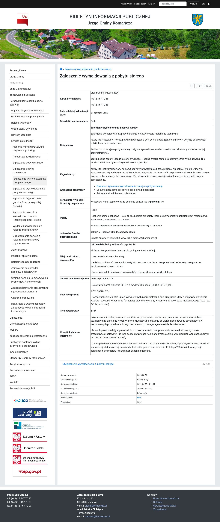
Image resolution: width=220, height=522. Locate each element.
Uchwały (157, 502)
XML (208, 86)
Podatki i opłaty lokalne (24, 255)
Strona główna (18, 70)
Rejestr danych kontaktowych (27, 110)
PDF (199, 86)
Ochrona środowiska (23, 297)
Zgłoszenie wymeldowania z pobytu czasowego (29, 190)
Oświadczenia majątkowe (24, 323)
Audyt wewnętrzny (20, 364)
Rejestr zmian (140, 4)
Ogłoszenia (16, 317)
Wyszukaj (193, 4)
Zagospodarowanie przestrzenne (28, 335)
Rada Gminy (16, 82)
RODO (13, 376)
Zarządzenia (159, 509)
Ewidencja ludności (22, 140)
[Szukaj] (173, 4)
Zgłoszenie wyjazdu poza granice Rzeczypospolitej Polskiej (27, 202)
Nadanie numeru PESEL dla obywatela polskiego (28, 148)
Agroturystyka (19, 249)
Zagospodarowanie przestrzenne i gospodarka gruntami (29, 289)
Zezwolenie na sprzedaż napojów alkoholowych (24, 269)
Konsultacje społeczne (22, 370)
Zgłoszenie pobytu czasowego (23, 170)
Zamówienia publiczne (22, 94)
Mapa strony (126, 4)
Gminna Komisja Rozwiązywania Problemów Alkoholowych (29, 279)
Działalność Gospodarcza (25, 261)
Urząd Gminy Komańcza (166, 498)
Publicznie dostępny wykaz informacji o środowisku (25, 343)
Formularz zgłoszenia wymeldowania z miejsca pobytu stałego (130, 186)
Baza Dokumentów (20, 88)
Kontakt (151, 4)
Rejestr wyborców (21, 122)
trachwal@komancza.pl (97, 516)
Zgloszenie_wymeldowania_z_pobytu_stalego (88, 364)
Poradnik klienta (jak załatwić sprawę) (26, 102)
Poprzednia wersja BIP (22, 388)
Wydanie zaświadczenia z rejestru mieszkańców (27, 227)
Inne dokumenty (19, 351)
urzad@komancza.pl (96, 505)
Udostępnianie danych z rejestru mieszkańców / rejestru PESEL (26, 239)
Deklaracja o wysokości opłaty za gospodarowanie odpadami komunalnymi (28, 307)
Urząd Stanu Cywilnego (24, 128)
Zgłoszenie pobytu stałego (28, 162)
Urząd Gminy (17, 76)
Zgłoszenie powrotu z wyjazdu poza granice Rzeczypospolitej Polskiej (27, 216)
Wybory (14, 329)
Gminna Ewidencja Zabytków (27, 116)
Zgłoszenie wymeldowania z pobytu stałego (30, 180)
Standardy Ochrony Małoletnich (27, 357)
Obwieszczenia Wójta (164, 505)
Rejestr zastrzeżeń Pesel (27, 156)
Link (139, 397)
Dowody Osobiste (21, 134)
